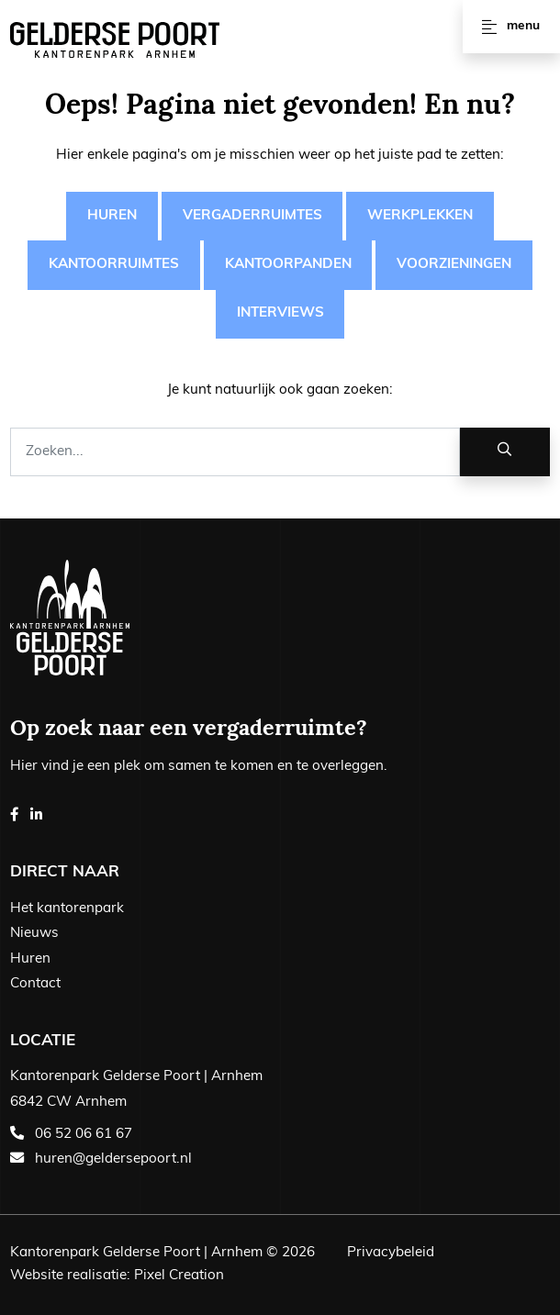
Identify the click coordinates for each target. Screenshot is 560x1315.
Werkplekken (420, 216)
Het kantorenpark (67, 909)
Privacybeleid (390, 1253)
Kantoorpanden (288, 265)
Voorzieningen (454, 265)
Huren (112, 216)
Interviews (280, 313)
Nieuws (34, 934)
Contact (35, 984)
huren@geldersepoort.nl (113, 1159)
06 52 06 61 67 (83, 1135)
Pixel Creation (179, 1276)
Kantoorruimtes (114, 265)
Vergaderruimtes (252, 216)
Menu (511, 26)
